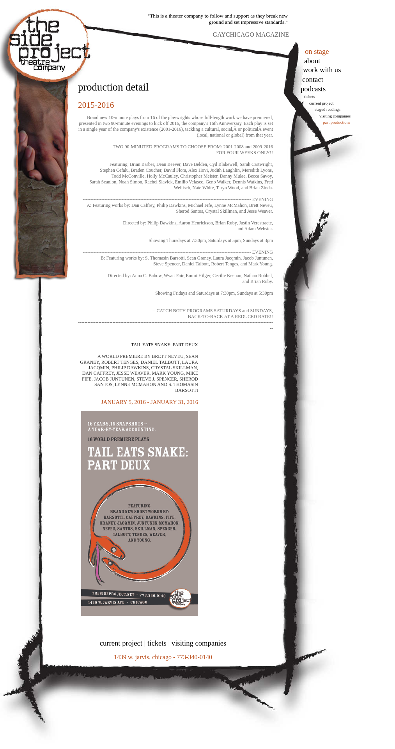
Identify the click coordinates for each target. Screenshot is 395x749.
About (312, 61)
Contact (312, 79)
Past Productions (336, 122)
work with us (322, 70)
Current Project (321, 103)
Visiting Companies (335, 116)
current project (121, 643)
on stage (317, 51)
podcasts (313, 89)
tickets (309, 96)
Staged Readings (327, 109)
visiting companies (199, 643)
